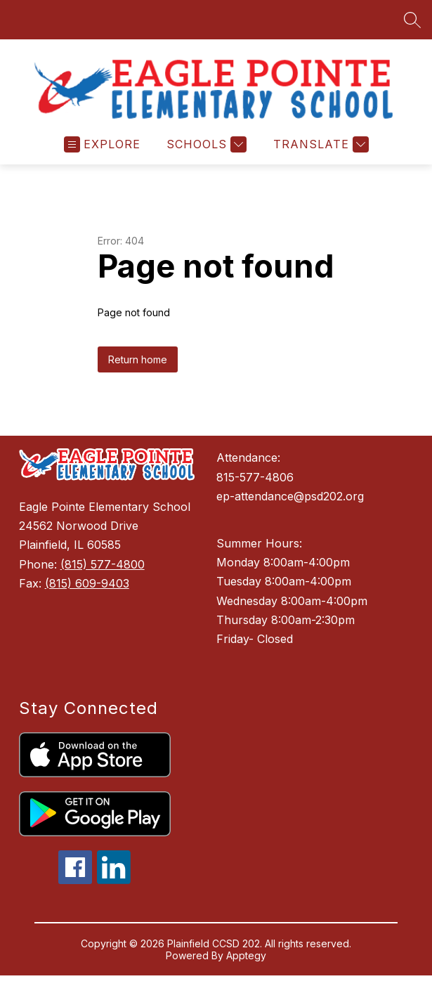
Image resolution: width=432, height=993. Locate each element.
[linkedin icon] (114, 887)
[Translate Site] (319, 151)
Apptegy (246, 962)
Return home (137, 366)
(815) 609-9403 (87, 590)
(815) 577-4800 (102, 571)
